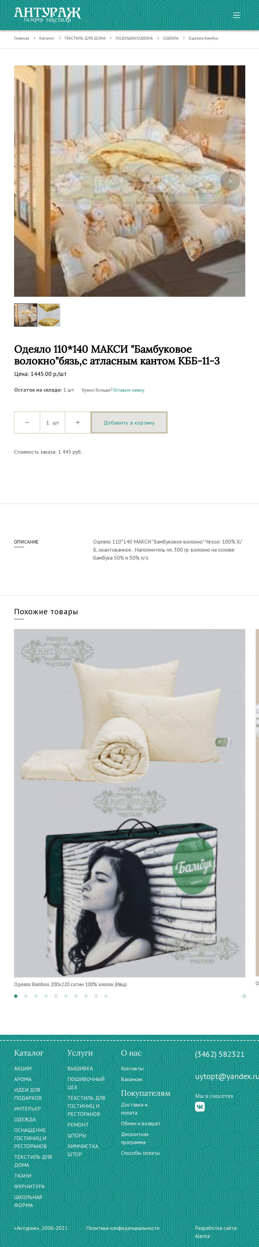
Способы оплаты (140, 1152)
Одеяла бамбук (203, 38)
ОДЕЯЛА (171, 38)
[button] (16, 996)
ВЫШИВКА (80, 1068)
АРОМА (22, 1079)
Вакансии (131, 1079)
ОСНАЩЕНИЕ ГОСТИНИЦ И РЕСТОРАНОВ (30, 1138)
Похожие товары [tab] (46, 611)
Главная (21, 38)
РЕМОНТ (78, 1124)
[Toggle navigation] (236, 15)
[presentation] (230, 181)
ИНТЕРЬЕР (27, 1108)
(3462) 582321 (220, 1054)
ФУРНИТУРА (29, 1186)
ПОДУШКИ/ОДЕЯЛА (134, 38)
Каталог (46, 38)
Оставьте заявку (128, 390)
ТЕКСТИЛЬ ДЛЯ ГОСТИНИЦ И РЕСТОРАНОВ (86, 1105)
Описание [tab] (26, 542)
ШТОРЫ (76, 1135)
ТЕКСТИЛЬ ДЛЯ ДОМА (85, 38)
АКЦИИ (22, 1068)
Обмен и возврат (140, 1123)
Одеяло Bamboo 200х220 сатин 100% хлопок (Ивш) (70, 984)
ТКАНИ (22, 1175)
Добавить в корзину (129, 422)
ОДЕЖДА (25, 1119)
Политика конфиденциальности (122, 1228)
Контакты (132, 1068)
